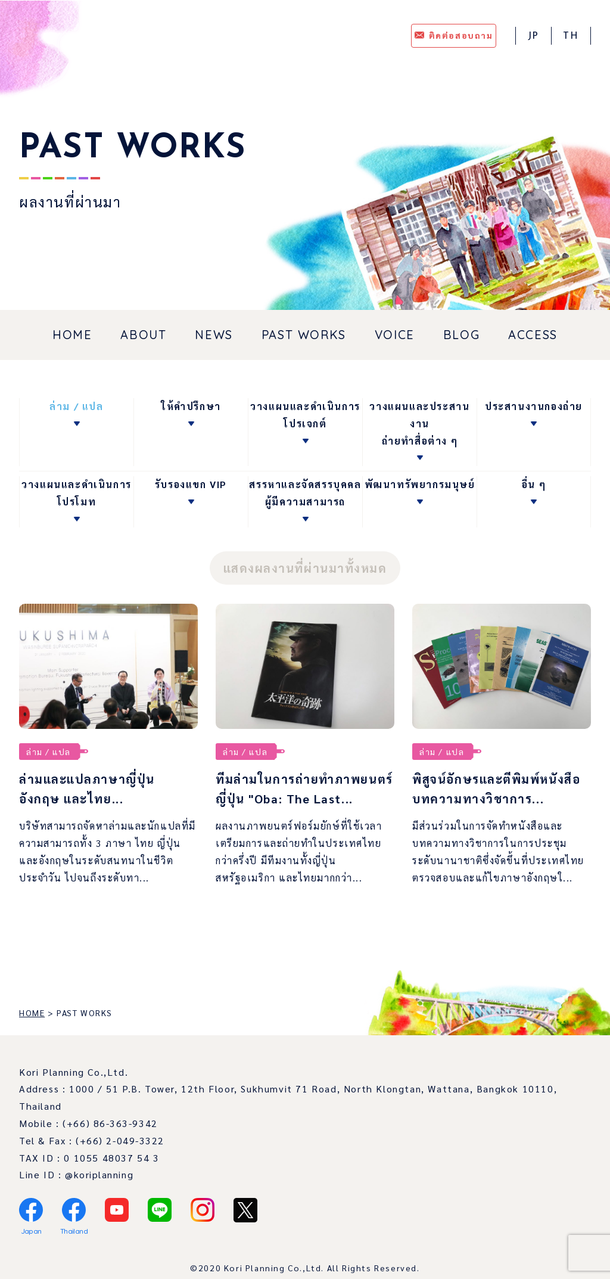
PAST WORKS (304, 334)
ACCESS (533, 334)
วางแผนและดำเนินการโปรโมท (76, 493)
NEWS (213, 334)
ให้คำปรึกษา (191, 406)
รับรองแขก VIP (191, 484)
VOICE (395, 334)
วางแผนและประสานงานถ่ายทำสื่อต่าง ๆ (419, 423)
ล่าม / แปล (76, 406)
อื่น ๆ (534, 484)
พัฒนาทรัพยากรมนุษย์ (420, 484)
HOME (72, 334)
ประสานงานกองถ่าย (534, 406)
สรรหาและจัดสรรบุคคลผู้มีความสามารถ (305, 493)
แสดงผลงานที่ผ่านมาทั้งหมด (305, 568)
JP (533, 36)
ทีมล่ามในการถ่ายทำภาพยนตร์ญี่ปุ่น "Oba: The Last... (293, 798)
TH (570, 36)
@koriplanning (99, 1193)
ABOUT (143, 334)
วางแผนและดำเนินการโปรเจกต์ (305, 415)
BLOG (461, 334)
